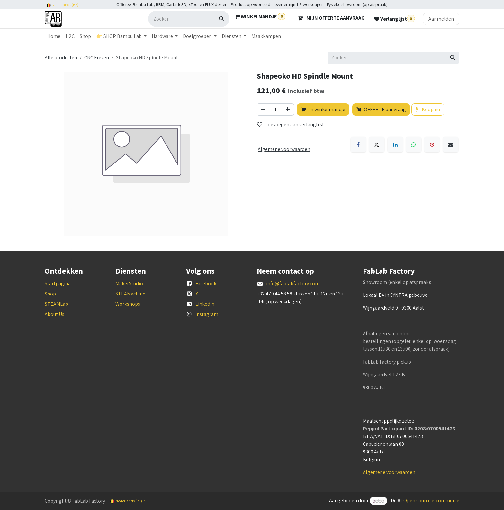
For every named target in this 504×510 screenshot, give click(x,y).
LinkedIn (204, 304)
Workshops (127, 304)
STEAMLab (56, 304)
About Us (54, 314)
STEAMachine (130, 293)
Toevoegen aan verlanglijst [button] (290, 124)
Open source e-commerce (431, 500)
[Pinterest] (432, 144)
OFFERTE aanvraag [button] (381, 109)
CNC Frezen (96, 57)
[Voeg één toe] (288, 109)
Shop (50, 293)
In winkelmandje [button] (323, 109)
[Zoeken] (221, 19)
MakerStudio (129, 283)
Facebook (205, 283)
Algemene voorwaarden (389, 472)
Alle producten (61, 57)
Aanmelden (441, 18)
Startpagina (58, 283)
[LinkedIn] (395, 144)
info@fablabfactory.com (293, 283)
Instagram (206, 314)
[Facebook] (358, 144)
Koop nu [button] (428, 109)
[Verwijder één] (263, 109)
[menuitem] (54, 36)
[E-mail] (450, 144)
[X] (376, 144)
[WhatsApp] (413, 144)
